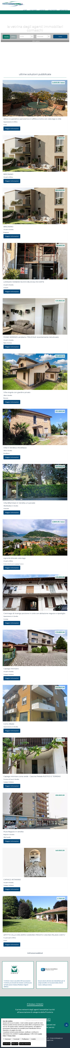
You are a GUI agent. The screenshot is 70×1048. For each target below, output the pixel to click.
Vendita (7, 37)
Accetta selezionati (25, 1043)
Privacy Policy (11, 1035)
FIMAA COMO (35, 1004)
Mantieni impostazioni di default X (35, 1020)
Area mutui (64, 10)
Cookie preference (24, 1034)
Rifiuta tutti (15, 1043)
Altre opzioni (36, 41)
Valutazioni (52, 10)
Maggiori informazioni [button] (12, 128)
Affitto (14, 37)
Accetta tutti (6, 1043)
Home (25, 10)
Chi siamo (33, 10)
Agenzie (42, 10)
